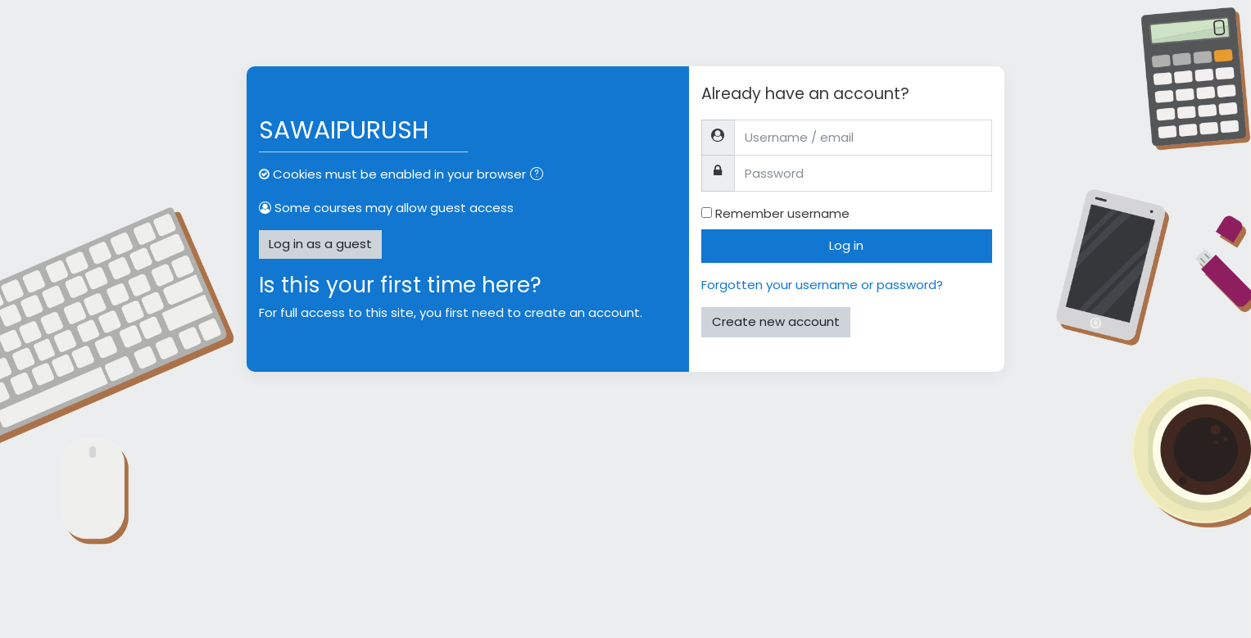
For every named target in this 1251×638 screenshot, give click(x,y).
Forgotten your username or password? (822, 284)
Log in (846, 245)
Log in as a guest (320, 243)
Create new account (776, 321)
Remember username (782, 213)
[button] (540, 175)
